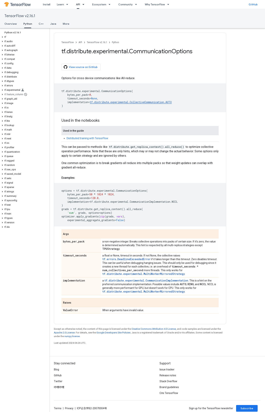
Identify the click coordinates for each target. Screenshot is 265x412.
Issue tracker (167, 369)
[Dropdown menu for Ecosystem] (110, 4)
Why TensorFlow (155, 4)
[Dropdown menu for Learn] (68, 4)
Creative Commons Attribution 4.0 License (154, 329)
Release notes (168, 375)
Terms (57, 408)
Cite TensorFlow (169, 393)
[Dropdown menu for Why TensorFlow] (169, 4)
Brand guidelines (169, 387)
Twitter (58, 381)
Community (125, 4)
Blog (56, 369)
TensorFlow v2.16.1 (19, 16)
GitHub (253, 4)
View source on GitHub (81, 67)
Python (115, 42)
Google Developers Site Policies (113, 332)
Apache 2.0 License (64, 332)
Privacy (69, 408)
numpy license (72, 336)
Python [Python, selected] (27, 23)
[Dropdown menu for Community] (137, 4)
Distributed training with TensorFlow (87, 138)
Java (53, 23)
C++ (41, 23)
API (80, 42)
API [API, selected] (78, 4)
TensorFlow (67, 42)
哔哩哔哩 (59, 387)
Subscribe (247, 408)
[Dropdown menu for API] (84, 4)
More (66, 23)
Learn (60, 4)
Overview (10, 23)
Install (46, 4)
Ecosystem (99, 4)
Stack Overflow (168, 381)
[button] (24, 37)
